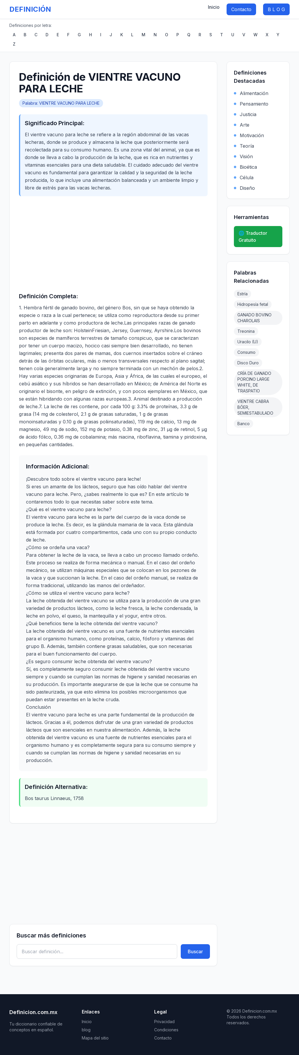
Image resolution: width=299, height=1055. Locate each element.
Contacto (241, 9)
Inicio (214, 7)
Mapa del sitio (95, 1037)
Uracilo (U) (247, 341)
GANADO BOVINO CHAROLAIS (254, 317)
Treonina (246, 331)
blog (86, 1029)
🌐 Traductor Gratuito (253, 236)
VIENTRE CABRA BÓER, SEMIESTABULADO (255, 407)
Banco (243, 423)
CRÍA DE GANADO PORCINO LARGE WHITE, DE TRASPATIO (254, 382)
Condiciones (166, 1029)
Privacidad (164, 1021)
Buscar (195, 951)
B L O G (276, 9)
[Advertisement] (113, 244)
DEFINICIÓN (30, 9)
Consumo (246, 352)
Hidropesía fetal (252, 304)
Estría (242, 293)
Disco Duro (248, 362)
